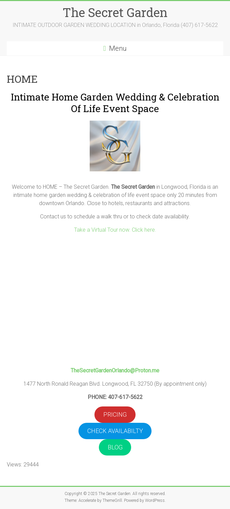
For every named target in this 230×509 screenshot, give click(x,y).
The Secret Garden (115, 12)
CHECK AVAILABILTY (115, 430)
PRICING (115, 414)
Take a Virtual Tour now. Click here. (115, 230)
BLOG (115, 447)
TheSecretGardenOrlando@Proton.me (115, 370)
